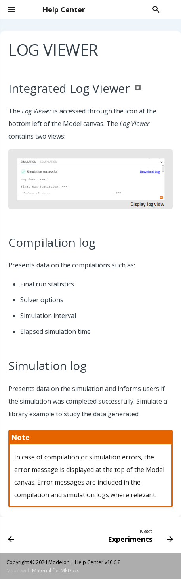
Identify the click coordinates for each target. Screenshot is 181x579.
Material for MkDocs (56, 570)
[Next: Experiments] (139, 535)
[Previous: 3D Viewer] (11, 535)
